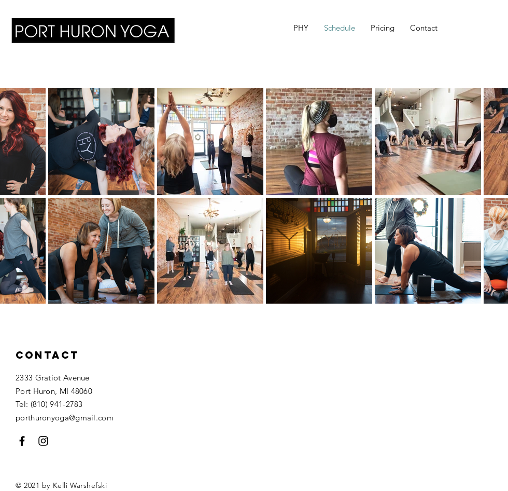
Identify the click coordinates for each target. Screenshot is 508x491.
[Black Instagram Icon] (43, 440)
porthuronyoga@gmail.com (65, 417)
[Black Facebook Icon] (22, 440)
